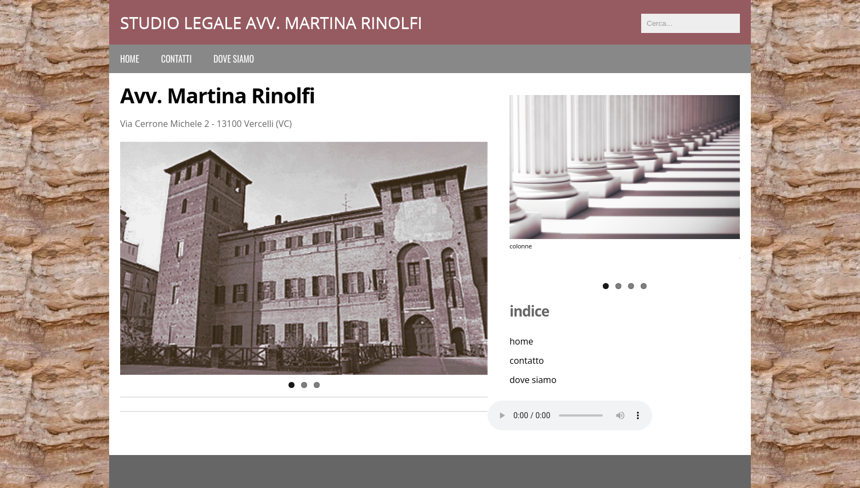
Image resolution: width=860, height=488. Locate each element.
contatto (527, 360)
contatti (176, 58)
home (521, 341)
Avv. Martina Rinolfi (217, 95)
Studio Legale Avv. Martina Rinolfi (271, 22)
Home (129, 58)
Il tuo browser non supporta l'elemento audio (570, 415)
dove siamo (233, 58)
